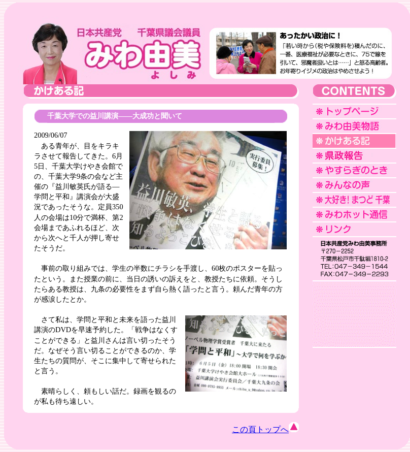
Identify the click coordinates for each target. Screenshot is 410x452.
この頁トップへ (265, 429)
